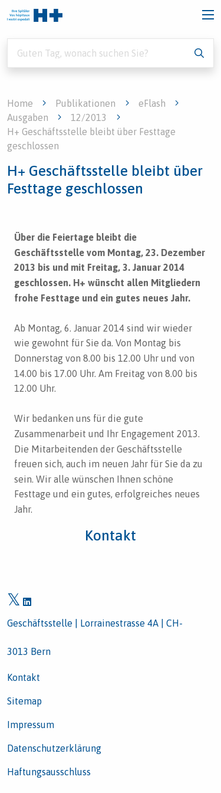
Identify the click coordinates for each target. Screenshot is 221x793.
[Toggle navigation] (208, 14)
